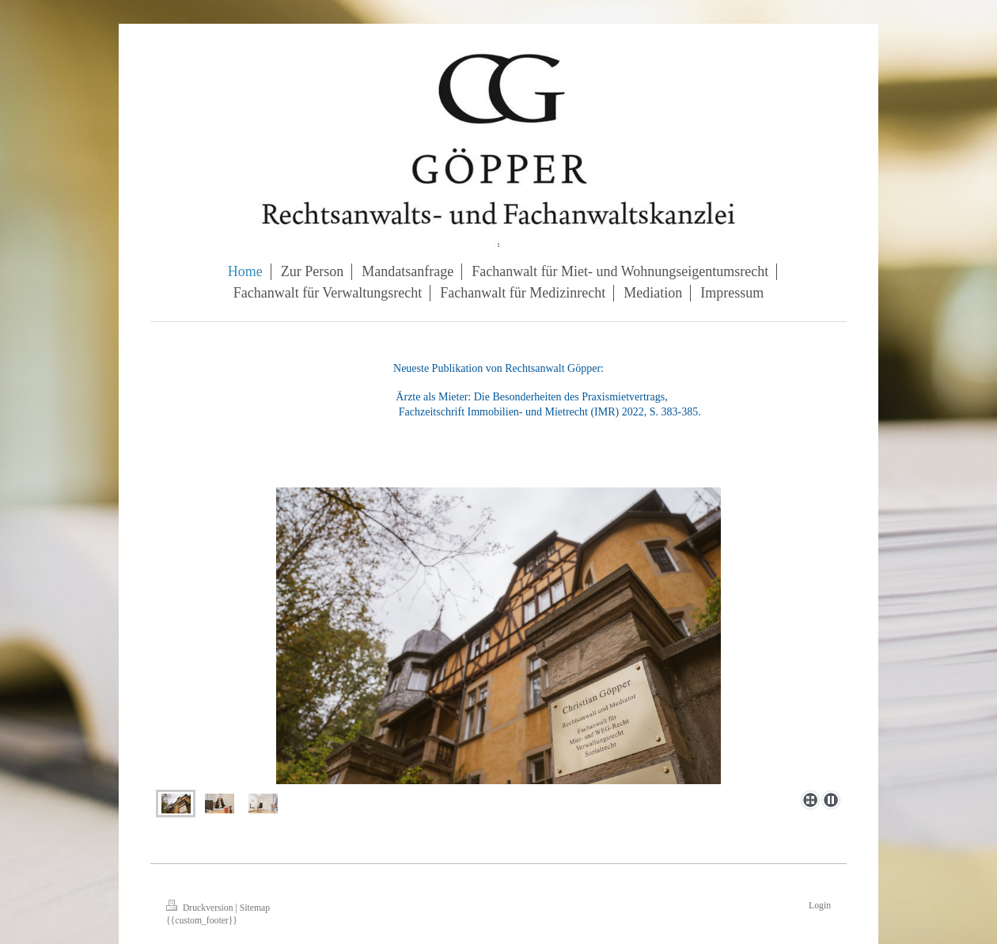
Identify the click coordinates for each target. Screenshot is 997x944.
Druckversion (200, 908)
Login (820, 905)
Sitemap (255, 908)
